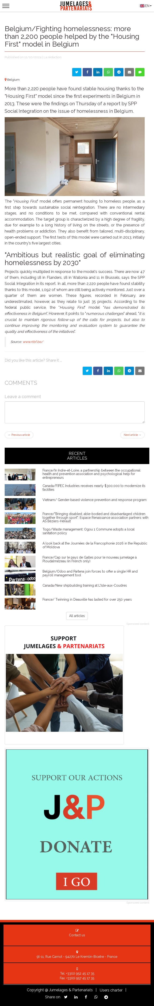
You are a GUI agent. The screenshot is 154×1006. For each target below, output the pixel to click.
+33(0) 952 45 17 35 (80, 973)
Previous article (19, 434)
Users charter (111, 990)
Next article (132, 434)
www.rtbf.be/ (33, 342)
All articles (77, 616)
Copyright (35, 990)
